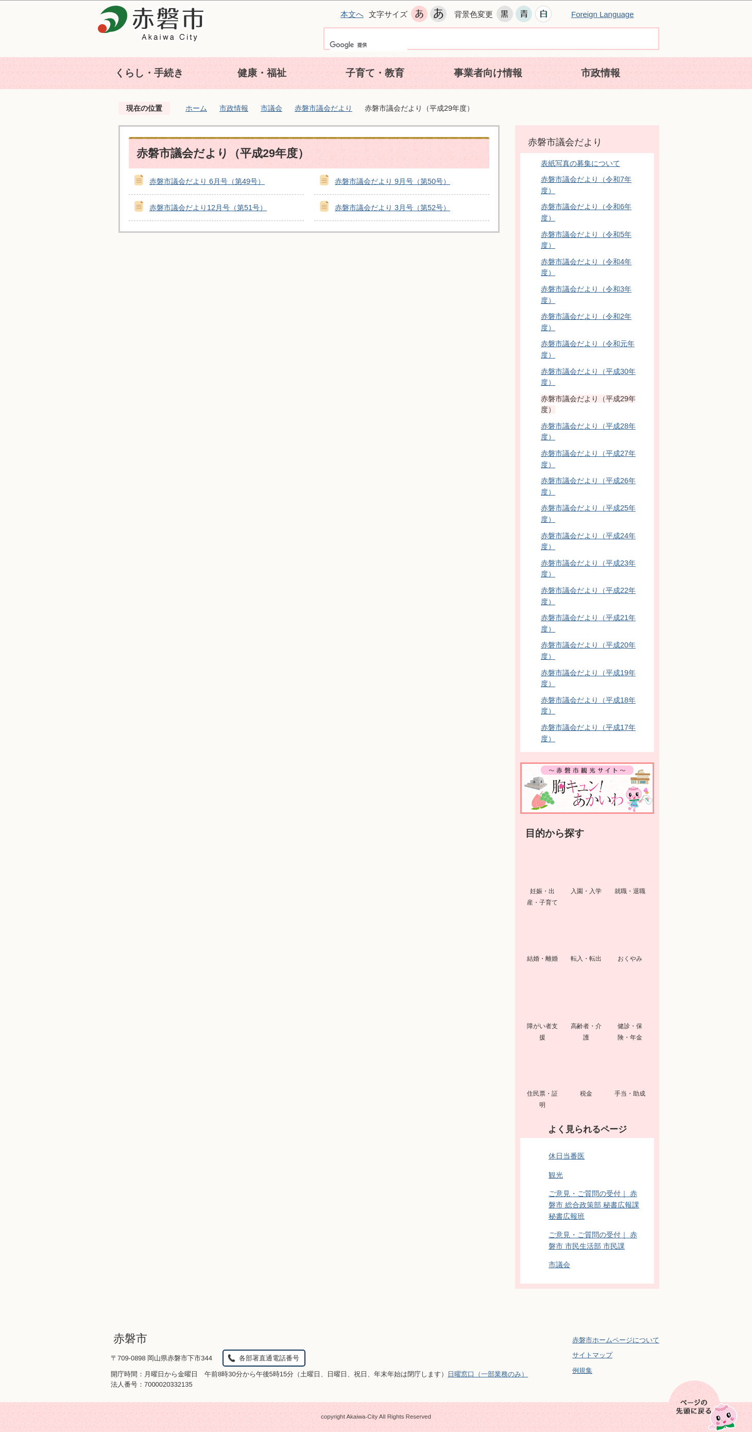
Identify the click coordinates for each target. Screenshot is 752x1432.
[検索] (368, 45)
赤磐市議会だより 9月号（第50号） (392, 181)
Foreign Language (602, 14)
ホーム (196, 108)
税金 (586, 1093)
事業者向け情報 (488, 72)
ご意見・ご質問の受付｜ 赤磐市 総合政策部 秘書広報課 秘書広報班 (594, 1204)
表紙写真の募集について (580, 163)
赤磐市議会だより (323, 108)
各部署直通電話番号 (269, 1358)
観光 (556, 1175)
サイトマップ (592, 1355)
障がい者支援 (542, 1032)
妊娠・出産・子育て (542, 897)
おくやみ (630, 959)
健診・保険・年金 (630, 1032)
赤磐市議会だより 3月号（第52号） (392, 207)
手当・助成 (629, 1093)
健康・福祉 (261, 72)
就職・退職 (629, 891)
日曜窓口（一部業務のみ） (488, 1374)
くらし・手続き (149, 72)
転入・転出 (586, 959)
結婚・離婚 (542, 959)
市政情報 (600, 72)
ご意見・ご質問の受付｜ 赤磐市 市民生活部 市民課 (593, 1240)
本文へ (352, 14)
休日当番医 (567, 1156)
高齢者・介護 (586, 1032)
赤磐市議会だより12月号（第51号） (208, 207)
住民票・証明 (542, 1099)
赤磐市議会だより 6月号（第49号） (207, 181)
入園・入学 (586, 891)
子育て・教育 (375, 72)
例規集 (582, 1370)
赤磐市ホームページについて (615, 1340)
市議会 (271, 108)
